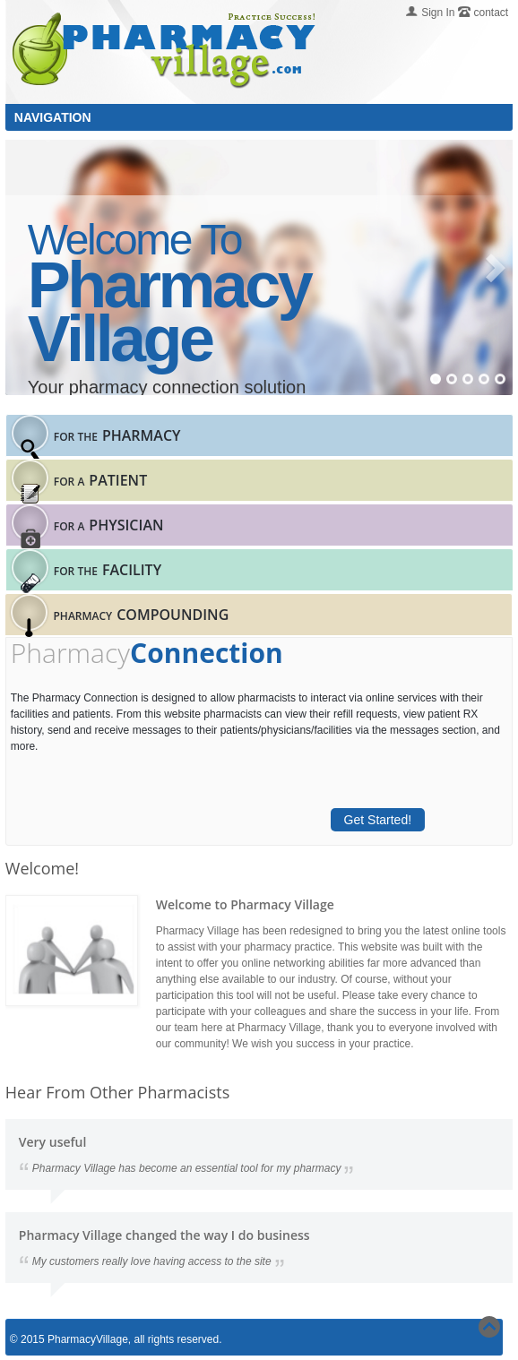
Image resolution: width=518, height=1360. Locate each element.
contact (491, 12)
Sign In (437, 12)
